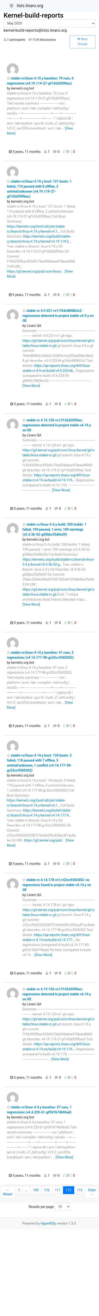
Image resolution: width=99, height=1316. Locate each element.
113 (79, 1190)
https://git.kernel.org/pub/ (43, 840)
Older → (92, 1192)
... (26, 1190)
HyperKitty (48, 1223)
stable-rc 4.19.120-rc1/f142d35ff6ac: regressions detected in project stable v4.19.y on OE (56, 425)
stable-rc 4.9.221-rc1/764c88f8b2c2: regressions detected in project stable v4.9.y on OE (58, 316)
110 (47, 1190)
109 (36, 1190)
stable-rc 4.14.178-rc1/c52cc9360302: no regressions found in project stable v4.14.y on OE (56, 885)
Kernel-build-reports (33, 15)
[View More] (31, 386)
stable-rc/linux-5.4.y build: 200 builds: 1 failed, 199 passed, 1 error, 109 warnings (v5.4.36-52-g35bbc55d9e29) (54, 529)
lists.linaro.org (30, 5)
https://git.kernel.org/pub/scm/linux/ (34, 271)
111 (58, 1190)
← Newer (8, 1192)
